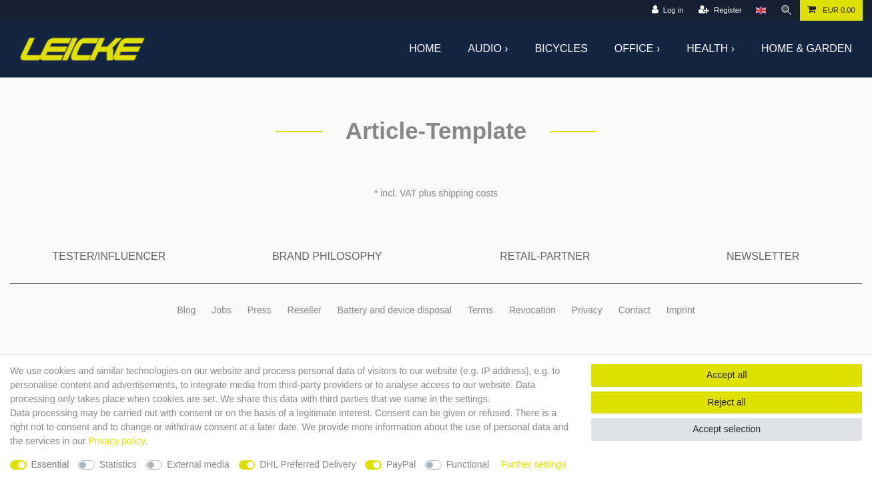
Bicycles (561, 48)
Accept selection (727, 429)
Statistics (118, 464)
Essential (50, 464)
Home (425, 48)
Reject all (726, 402)
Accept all (727, 374)
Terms (480, 310)
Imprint (681, 310)
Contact (634, 310)
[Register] (720, 10)
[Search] (786, 10)
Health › (711, 48)
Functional (468, 464)
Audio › (488, 48)
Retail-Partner (545, 256)
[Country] (761, 10)
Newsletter (763, 256)
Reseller (305, 310)
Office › (637, 48)
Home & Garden (806, 48)
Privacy (587, 310)
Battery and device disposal (395, 310)
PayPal (401, 464)
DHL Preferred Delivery (308, 464)
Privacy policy (117, 441)
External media (198, 464)
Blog (186, 310)
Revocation (532, 310)
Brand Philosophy (327, 256)
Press (260, 310)
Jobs (221, 310)
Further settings (533, 464)
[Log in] (667, 10)
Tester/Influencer (108, 256)
